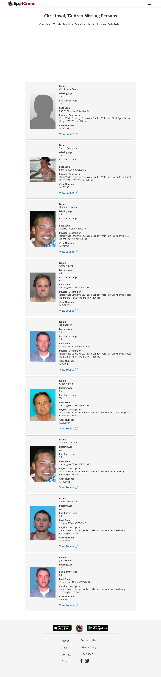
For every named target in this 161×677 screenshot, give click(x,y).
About (65, 641)
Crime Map (45, 24)
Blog (64, 661)
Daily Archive (115, 24)
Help (64, 648)
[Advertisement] (80, 54)
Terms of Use (88, 640)
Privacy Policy (88, 647)
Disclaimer (86, 654)
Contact (66, 654)
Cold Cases (80, 24)
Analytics (68, 24)
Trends (57, 24)
